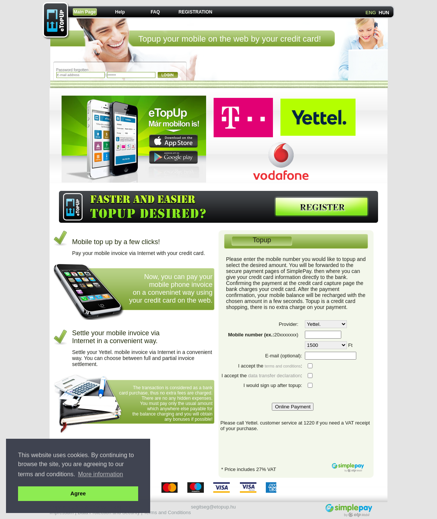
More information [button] (100, 474)
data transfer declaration (274, 375)
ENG (371, 12)
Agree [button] (78, 493)
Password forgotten (72, 70)
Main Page (85, 12)
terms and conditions (283, 366)
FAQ (155, 12)
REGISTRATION (195, 12)
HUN (384, 12)
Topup (262, 240)
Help (120, 12)
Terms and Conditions (167, 512)
